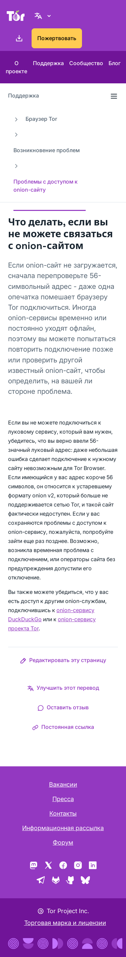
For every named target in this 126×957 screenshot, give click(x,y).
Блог (115, 63)
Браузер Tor (41, 118)
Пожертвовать (56, 38)
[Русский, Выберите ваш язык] (44, 15)
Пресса (63, 798)
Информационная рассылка (63, 827)
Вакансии (63, 784)
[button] (63, 661)
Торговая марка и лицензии (65, 922)
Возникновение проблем (46, 150)
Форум (63, 842)
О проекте (16, 67)
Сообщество (86, 63)
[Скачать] (18, 38)
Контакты (63, 813)
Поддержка (48, 63)
